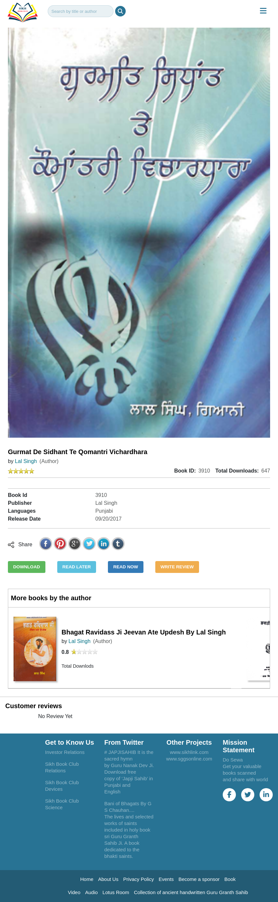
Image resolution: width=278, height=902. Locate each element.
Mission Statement (239, 746)
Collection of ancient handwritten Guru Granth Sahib (191, 892)
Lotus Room (116, 892)
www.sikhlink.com (189, 752)
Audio (91, 892)
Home (86, 879)
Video (74, 892)
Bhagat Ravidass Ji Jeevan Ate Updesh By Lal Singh (144, 632)
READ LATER (77, 566)
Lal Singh (26, 461)
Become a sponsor (199, 879)
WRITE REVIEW (177, 566)
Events (166, 879)
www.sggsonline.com (189, 758)
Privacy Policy (138, 879)
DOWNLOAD (26, 566)
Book (230, 879)
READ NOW (125, 566)
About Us (108, 879)
